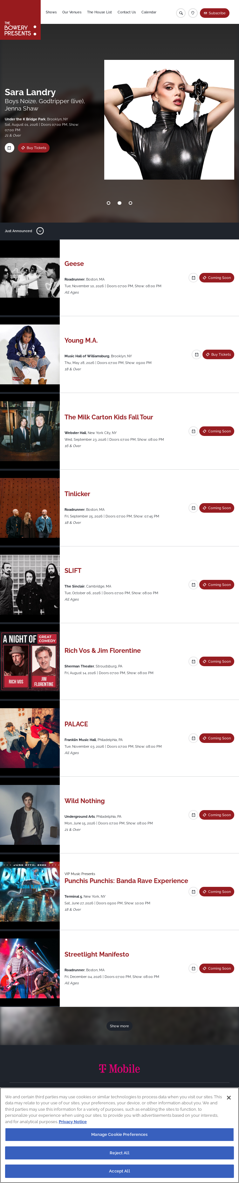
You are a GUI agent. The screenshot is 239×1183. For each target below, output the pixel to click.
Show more (119, 1026)
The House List (99, 12)
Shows (51, 12)
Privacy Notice (73, 1121)
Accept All (119, 1171)
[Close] (229, 1098)
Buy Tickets (30, 148)
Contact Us (127, 12)
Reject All (119, 1153)
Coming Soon (219, 277)
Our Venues (71, 12)
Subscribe (217, 13)
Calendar (148, 12)
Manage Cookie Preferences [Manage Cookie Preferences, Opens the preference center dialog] (119, 1134)
